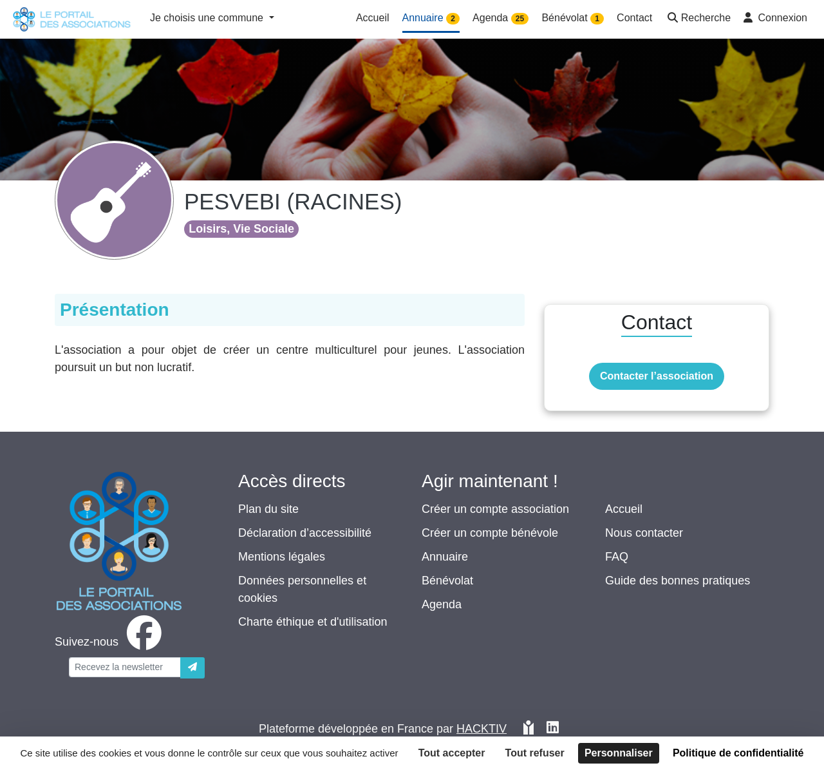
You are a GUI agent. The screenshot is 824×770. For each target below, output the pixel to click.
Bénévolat (447, 580)
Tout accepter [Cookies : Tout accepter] (451, 752)
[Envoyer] (192, 668)
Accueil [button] (372, 17)
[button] (698, 19)
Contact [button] (634, 17)
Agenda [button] (501, 18)
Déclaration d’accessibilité (304, 532)
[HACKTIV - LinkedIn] (552, 729)
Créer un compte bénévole (490, 532)
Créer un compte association (495, 509)
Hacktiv (481, 728)
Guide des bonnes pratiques (677, 580)
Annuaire (445, 556)
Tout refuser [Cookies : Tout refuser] (535, 752)
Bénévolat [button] (572, 18)
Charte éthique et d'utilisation (313, 621)
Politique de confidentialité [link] (738, 752)
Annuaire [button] (431, 18)
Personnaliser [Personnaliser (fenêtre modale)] (619, 752)
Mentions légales (281, 556)
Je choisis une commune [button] (208, 17)
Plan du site (268, 509)
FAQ (616, 556)
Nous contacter (644, 532)
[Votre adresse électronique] (125, 667)
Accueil (623, 509)
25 (520, 18)
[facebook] (111, 641)
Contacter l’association (656, 376)
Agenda (442, 604)
